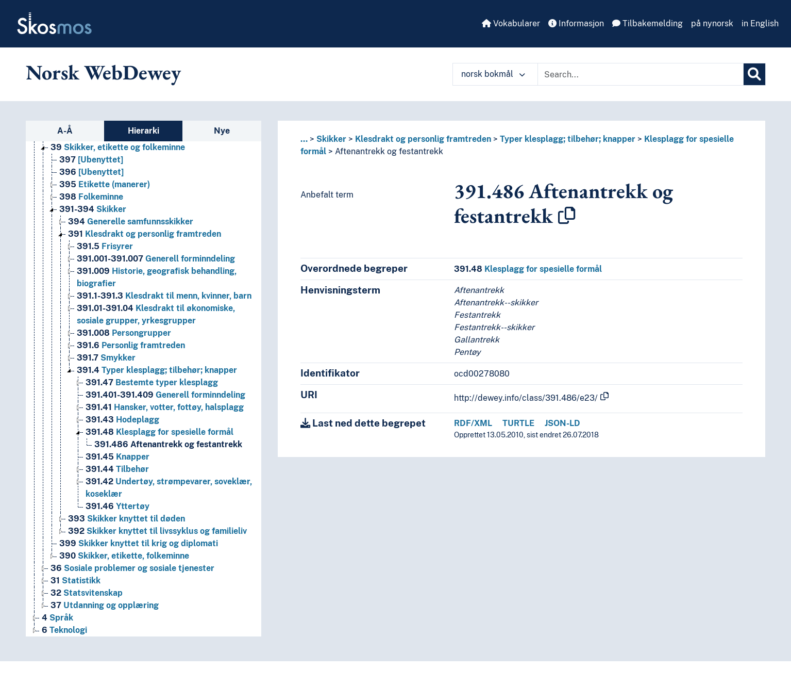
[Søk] (754, 74)
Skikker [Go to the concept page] (92, 209)
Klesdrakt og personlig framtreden (423, 139)
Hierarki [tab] (143, 131)
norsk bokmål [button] (493, 74)
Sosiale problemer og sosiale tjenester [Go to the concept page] (132, 568)
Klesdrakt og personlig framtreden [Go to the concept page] (144, 234)
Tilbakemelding (647, 23)
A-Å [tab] (65, 131)
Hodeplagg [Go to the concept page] (122, 419)
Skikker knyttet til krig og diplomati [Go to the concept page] (138, 543)
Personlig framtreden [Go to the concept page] (131, 345)
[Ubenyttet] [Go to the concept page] (91, 160)
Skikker (331, 139)
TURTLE (518, 423)
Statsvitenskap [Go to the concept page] (87, 593)
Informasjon (576, 23)
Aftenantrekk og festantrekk (389, 151)
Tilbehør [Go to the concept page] (117, 469)
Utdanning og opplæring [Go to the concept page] (105, 605)
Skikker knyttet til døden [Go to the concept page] (126, 519)
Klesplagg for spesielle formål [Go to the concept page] (159, 432)
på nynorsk (712, 23)
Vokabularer (511, 23)
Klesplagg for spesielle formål (528, 269)
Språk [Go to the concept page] (57, 618)
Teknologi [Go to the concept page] (64, 630)
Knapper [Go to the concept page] (117, 457)
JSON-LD (562, 423)
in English (760, 23)
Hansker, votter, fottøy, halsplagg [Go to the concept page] (165, 407)
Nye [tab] (222, 131)
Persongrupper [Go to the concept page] (124, 333)
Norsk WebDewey (103, 72)
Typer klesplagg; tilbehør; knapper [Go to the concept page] (157, 370)
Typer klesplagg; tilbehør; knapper (567, 139)
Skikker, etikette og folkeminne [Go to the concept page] (118, 147)
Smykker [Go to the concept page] (106, 358)
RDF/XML (473, 423)
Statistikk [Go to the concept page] (75, 580)
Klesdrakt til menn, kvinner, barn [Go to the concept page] (164, 296)
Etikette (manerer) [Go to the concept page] (104, 184)
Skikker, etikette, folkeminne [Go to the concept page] (124, 556)
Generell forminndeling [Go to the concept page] (156, 259)
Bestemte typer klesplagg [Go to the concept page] (152, 382)
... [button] (304, 139)
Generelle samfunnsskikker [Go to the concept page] (130, 221)
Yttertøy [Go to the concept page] (117, 506)
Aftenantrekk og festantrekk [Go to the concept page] (168, 444)
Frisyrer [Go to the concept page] (105, 246)
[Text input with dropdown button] (640, 74)
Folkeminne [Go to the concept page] (91, 197)
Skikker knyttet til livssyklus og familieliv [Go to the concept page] (157, 531)
